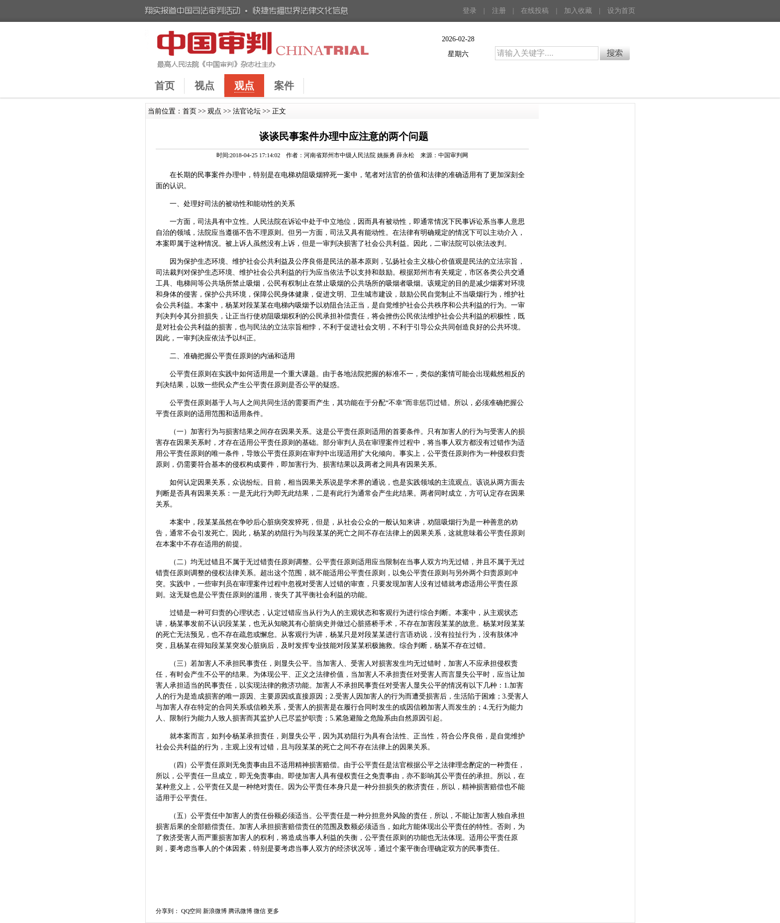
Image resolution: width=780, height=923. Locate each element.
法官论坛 (247, 111)
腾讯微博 (240, 911)
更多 (273, 911)
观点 (214, 111)
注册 (499, 10)
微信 (260, 911)
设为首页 (621, 10)
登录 (470, 10)
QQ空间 (191, 911)
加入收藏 (578, 10)
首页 (189, 111)
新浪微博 (215, 911)
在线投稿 (535, 10)
